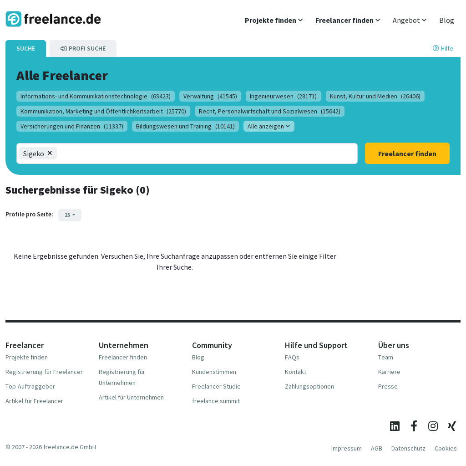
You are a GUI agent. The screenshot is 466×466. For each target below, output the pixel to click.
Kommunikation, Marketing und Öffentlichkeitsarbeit (103, 111)
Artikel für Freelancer (34, 401)
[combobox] (95, 153)
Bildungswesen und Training (185, 126)
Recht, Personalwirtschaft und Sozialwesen (269, 111)
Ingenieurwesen (283, 96)
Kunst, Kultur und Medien (375, 96)
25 (68, 214)
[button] (273, 20)
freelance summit (216, 401)
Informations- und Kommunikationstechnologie (95, 96)
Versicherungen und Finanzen (71, 126)
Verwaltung (210, 96)
